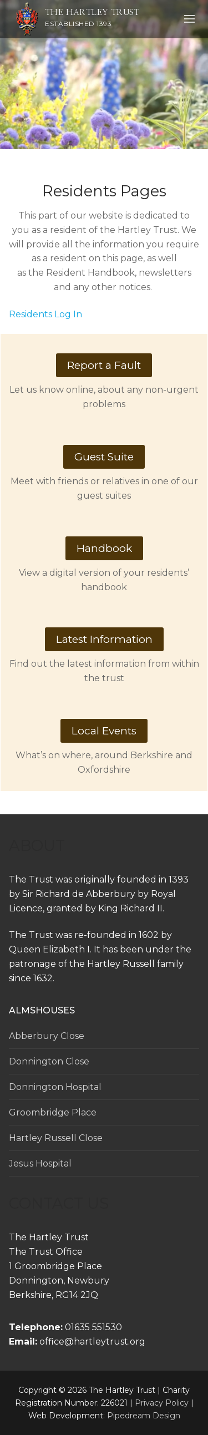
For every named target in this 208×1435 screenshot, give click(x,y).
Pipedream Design (143, 1416)
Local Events (104, 730)
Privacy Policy (162, 1403)
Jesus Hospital (40, 1163)
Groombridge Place (53, 1112)
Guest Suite (104, 456)
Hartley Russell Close (56, 1138)
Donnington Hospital (55, 1087)
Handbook (104, 548)
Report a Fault (104, 365)
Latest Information (104, 639)
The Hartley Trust (92, 12)
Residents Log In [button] (45, 314)
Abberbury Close (46, 1036)
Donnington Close (49, 1061)
